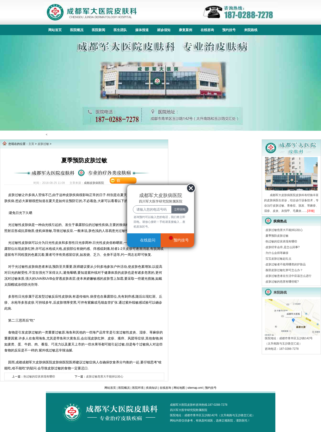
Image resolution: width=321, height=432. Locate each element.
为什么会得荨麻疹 (277, 253)
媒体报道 (142, 30)
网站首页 (55, 30)
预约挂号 (229, 30)
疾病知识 (152, 387)
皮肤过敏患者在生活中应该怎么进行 (288, 276)
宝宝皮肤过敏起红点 (278, 258)
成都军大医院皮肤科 (183, 404)
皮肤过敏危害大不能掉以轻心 (104, 376)
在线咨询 (207, 30)
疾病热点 (280, 221)
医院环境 (138, 387)
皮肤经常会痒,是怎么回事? (282, 247)
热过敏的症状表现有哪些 (39, 376)
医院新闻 (98, 30)
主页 (31, 144)
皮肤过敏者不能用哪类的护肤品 (286, 264)
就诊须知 (163, 30)
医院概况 (76, 30)
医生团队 (120, 30)
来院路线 (250, 30)
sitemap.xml (195, 387)
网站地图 (179, 387)
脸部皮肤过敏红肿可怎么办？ (284, 270)
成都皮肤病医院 (94, 183)
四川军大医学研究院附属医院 (188, 410)
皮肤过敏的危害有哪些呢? (282, 281)
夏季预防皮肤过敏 (277, 235)
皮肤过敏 (43, 144)
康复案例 (185, 30)
